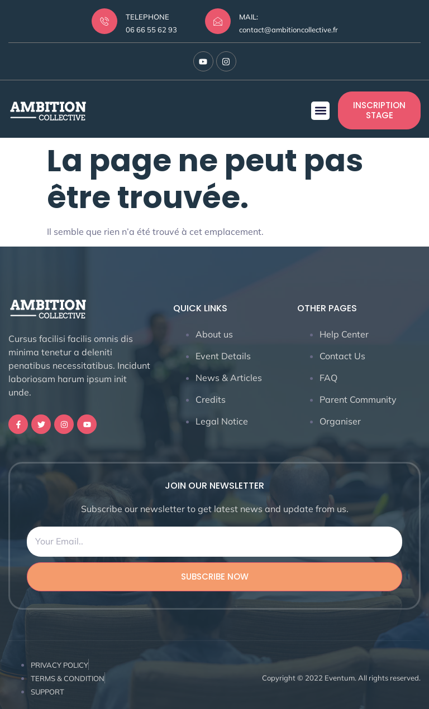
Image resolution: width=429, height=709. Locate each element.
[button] (320, 111)
